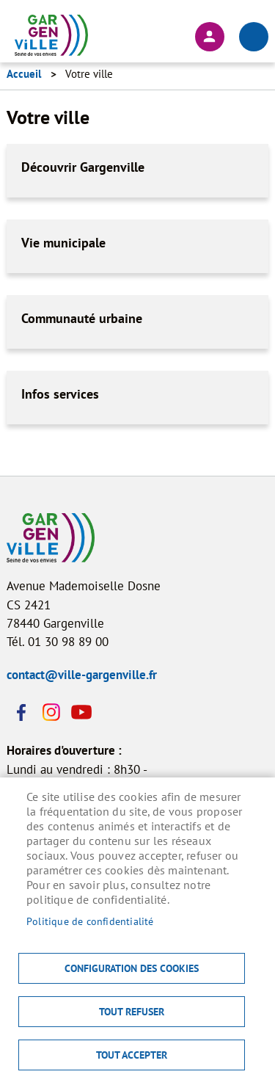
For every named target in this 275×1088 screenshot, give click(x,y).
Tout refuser (131, 1011)
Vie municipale (63, 242)
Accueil (24, 74)
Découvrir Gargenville (82, 167)
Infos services (60, 393)
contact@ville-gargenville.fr (82, 675)
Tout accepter (131, 1055)
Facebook (21, 712)
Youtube (80, 712)
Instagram (50, 712)
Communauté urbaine (81, 318)
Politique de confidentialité (90, 921)
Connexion (209, 36)
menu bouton (253, 36)
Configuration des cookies (132, 968)
